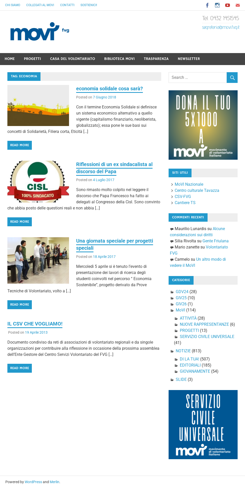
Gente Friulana (215, 241)
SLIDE (181, 379)
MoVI (180, 310)
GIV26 (181, 304)
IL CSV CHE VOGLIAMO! (34, 324)
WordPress (33, 482)
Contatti (67, 5)
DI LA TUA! (189, 359)
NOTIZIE (183, 350)
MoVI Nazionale (189, 184)
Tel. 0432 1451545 (220, 18)
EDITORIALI (190, 365)
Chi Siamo (12, 5)
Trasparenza (156, 58)
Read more (19, 145)
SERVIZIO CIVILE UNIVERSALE (207, 336)
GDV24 (182, 291)
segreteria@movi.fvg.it (221, 27)
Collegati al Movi (40, 5)
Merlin (54, 482)
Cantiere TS (185, 202)
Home (10, 58)
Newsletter (189, 58)
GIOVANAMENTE (195, 371)
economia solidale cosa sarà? (109, 88)
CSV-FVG (183, 196)
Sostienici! (88, 5)
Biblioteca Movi (119, 58)
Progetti (32, 58)
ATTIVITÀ (188, 318)
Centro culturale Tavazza (197, 190)
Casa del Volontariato (72, 58)
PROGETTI (189, 330)
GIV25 (181, 297)
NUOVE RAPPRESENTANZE (204, 324)
